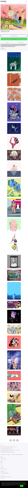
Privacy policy (3, 454)
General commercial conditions (17, 454)
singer (3, 46)
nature (12, 45)
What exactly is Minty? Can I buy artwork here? (7, 447)
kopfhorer (26, 44)
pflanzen (15, 45)
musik (9, 45)
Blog (1, 463)
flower (14, 44)
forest (16, 44)
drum (10, 44)
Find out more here (12, 485)
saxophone (22, 45)
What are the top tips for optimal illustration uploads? (8, 452)
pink (16, 45)
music (7, 45)
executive (12, 44)
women (10, 46)
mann (5, 45)
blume (5, 44)
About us (2, 462)
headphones (23, 44)
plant (18, 45)
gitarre (18, 44)
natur (10, 45)
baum (1, 44)
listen (1, 45)
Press (1, 464)
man (3, 45)
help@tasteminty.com (6, 473)
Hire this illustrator (14, 35)
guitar (20, 44)
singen (1, 46)
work (12, 46)
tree (7, 46)
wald (8, 46)
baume (3, 44)
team (5, 46)
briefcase (8, 44)
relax (20, 45)
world (14, 46)
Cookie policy (8, 454)
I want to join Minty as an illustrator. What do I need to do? (8, 446)
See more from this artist (4, 32)
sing (24, 45)
